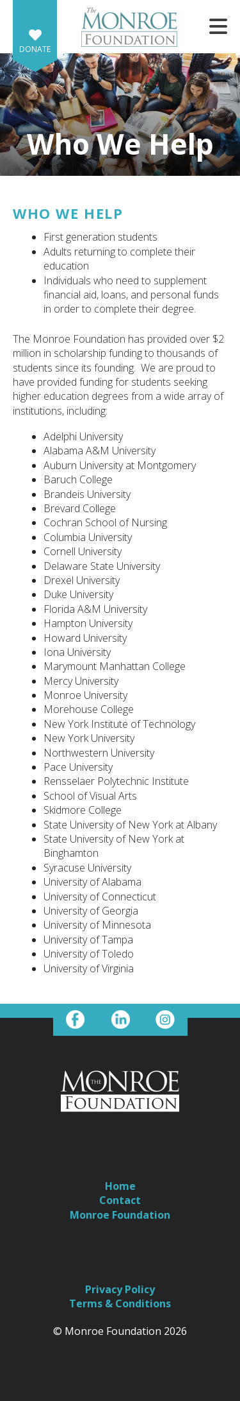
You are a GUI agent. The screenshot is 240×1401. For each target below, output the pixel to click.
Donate (35, 49)
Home (120, 1186)
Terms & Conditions (120, 1303)
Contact (120, 1200)
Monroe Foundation (120, 1215)
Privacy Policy (120, 1289)
